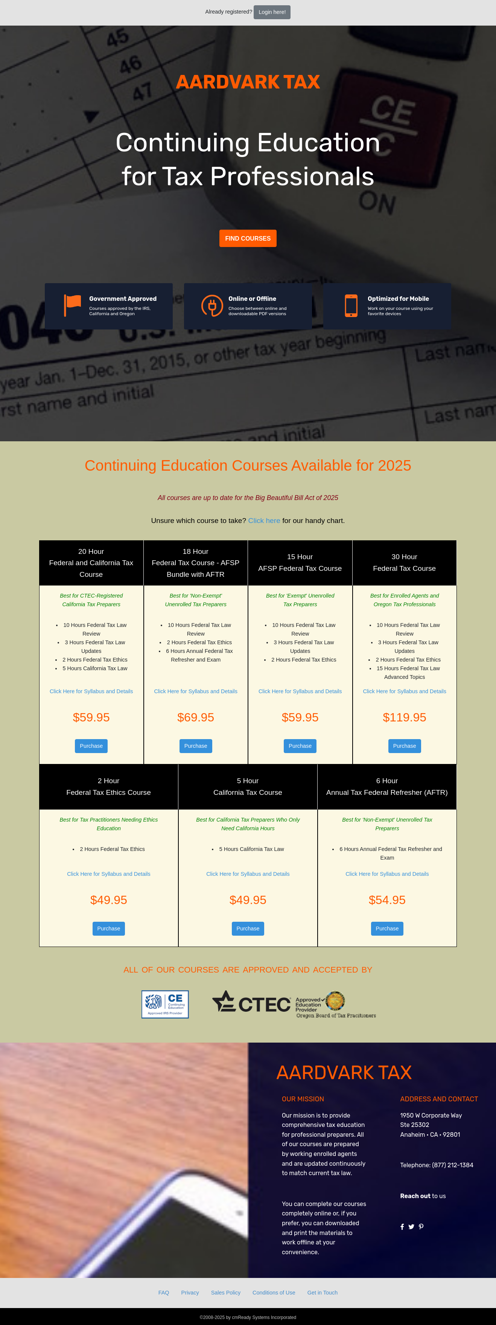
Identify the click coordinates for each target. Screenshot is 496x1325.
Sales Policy (225, 1293)
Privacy (190, 1293)
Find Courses (248, 238)
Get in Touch (322, 1293)
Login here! (272, 12)
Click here (264, 521)
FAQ (163, 1293)
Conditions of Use (274, 1293)
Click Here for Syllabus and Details (91, 691)
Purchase (91, 746)
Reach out (415, 1196)
